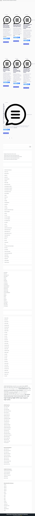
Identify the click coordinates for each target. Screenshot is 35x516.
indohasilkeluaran (6, 508)
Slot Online (6, 247)
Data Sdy (5, 277)
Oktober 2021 (6, 370)
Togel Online (6, 258)
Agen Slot (6, 175)
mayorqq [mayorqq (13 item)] (22, 391)
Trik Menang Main (6, 442)
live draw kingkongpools (7, 292)
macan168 (5, 502)
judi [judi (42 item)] (9, 390)
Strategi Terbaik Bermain (7, 427)
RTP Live (6, 238)
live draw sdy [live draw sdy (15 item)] (29, 390)
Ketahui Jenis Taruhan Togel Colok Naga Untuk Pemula (4, 114)
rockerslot (5, 507)
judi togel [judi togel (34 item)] (17, 390)
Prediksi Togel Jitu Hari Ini (8, 233)
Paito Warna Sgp (6, 291)
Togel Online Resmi (6, 459)
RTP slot (6, 240)
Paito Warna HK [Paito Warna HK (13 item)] (25, 391)
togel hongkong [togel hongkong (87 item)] (8, 397)
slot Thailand (6, 249)
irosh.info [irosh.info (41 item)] (6, 390)
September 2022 (7, 350)
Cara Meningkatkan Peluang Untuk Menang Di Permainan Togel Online (27, 26)
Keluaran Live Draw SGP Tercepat (9, 209)
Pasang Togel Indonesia (7, 433)
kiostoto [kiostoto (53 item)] (21, 390)
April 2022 (6, 359)
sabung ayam (6, 242)
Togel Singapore (7, 260)
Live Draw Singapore (7, 218)
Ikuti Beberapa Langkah (7, 418)
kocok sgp (5, 299)
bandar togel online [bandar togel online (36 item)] (22, 387)
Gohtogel (6, 200)
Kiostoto (6, 213)
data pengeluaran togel (8, 191)
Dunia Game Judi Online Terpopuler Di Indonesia (9, 0)
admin (7, 14)
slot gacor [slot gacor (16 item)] (17, 394)
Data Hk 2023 (5, 276)
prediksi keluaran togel (8, 229)
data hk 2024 (5, 303)
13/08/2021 (30, 114)
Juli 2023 (6, 332)
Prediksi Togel (6, 476)
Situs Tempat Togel (6, 406)
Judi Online (6, 204)
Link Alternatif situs (6, 421)
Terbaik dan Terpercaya (7, 424)
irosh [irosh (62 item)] (29, 388)
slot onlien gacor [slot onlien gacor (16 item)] (22, 394)
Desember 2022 (7, 345)
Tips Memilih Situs (6, 430)
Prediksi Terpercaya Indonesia (8, 470)
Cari (30, 146)
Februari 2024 (6, 321)
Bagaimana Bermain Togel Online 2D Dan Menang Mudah (6, 26)
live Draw (6, 215)
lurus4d (6, 224)
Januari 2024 (6, 323)
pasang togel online (6, 505)
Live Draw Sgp (6, 284)
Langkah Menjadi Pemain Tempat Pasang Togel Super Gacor (11, 155)
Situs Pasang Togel (6, 409)
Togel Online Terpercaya (7, 453)
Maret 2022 (6, 361)
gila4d (5, 496)
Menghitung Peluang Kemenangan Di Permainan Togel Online (17, 70)
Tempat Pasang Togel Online (8, 253)
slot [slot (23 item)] (15, 394)
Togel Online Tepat (6, 439)
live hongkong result (7, 220)
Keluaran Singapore (7, 211)
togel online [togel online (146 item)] (15, 398)
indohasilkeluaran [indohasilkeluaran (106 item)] (23, 388)
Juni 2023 (6, 334)
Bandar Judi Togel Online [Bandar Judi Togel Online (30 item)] (8, 387)
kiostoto (5, 484)
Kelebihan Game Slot (7, 415)
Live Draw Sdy (6, 283)
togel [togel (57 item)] (28, 396)
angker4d (5, 487)
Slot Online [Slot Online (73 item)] (27, 394)
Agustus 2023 (6, 330)
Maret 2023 (6, 339)
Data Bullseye (5, 272)
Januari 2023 (6, 343)
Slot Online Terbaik (6, 462)
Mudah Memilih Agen (7, 436)
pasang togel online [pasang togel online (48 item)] (13, 392)
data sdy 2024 (6, 304)
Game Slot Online (6, 412)
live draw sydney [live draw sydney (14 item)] (16, 391)
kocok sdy (5, 300)
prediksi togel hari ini (7, 231)
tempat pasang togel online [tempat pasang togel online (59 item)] (20, 396)
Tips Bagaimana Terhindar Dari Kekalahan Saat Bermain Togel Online (26, 70)
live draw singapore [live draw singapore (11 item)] (11, 391)
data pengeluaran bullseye (8, 186)
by (5, 14)
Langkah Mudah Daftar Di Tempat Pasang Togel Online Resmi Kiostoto (13, 156)
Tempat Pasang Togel (7, 251)
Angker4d (6, 180)
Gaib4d (6, 195)
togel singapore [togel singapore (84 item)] (24, 397)
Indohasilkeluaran (7, 202)
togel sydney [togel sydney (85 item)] (7, 399)
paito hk (5, 296)
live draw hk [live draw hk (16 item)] (25, 390)
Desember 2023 (7, 325)
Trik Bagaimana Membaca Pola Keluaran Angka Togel (6, 70)
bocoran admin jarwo (7, 184)
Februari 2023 (6, 341)
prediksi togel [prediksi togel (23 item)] (6, 394)
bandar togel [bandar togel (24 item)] (15, 387)
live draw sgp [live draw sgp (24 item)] (6, 391)
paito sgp (5, 295)
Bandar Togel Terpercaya (7, 450)
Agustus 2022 (6, 352)
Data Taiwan (5, 280)
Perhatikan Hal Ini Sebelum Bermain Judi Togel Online (17, 25)
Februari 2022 (6, 363)
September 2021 (7, 372)
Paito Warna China (6, 287)
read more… (5, 36)
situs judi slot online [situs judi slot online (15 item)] (11, 394)
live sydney (6, 222)
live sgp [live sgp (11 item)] (19, 391)
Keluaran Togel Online (7, 473)
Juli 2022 (6, 354)
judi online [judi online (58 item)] (12, 390)
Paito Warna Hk (6, 288)
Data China (5, 273)
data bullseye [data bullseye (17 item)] (28, 387)
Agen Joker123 (7, 173)
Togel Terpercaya (7, 262)
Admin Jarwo (6, 171)
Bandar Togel (6, 182)
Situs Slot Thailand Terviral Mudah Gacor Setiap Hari (10, 159)
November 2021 (7, 368)
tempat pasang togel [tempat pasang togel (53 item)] (8, 396)
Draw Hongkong (7, 193)
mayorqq (5, 493)
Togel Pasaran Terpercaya (7, 456)
